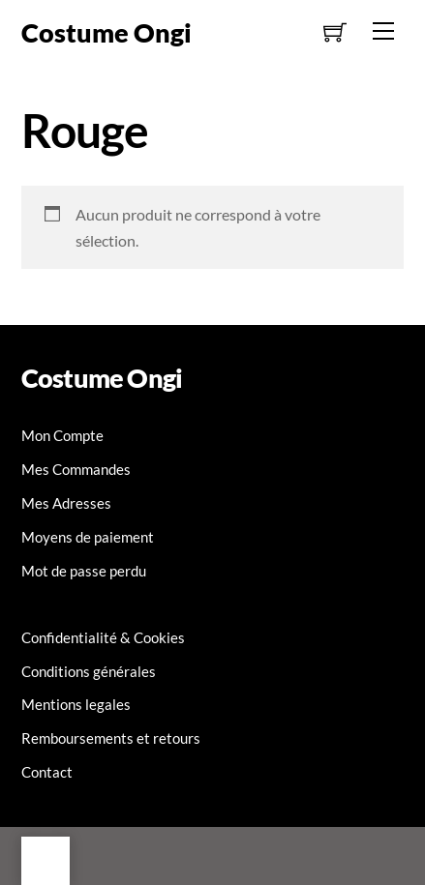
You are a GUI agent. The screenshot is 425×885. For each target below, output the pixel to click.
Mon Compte (62, 435)
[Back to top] (45, 861)
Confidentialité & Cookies (103, 637)
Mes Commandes (76, 469)
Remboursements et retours (110, 738)
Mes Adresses (66, 503)
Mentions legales (76, 704)
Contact (47, 772)
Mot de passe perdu (83, 570)
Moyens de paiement (87, 537)
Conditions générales (88, 671)
